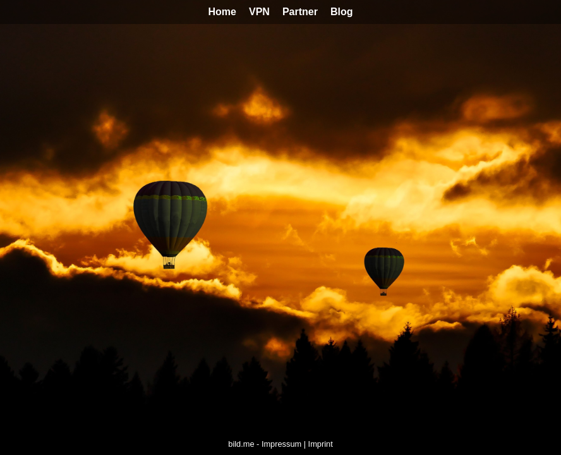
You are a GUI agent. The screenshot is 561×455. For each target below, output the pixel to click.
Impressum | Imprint (297, 444)
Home (222, 11)
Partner (300, 11)
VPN (259, 11)
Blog (341, 11)
